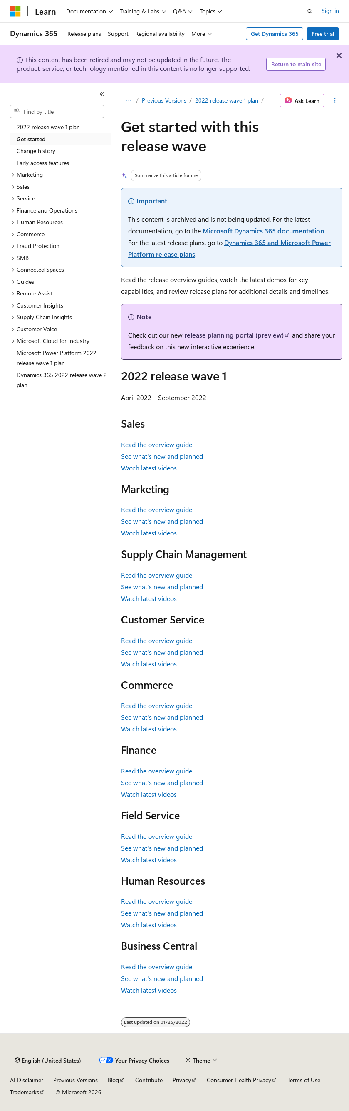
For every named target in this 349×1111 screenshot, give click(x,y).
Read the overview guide (156, 444)
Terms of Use (303, 1080)
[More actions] (335, 100)
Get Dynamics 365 (275, 34)
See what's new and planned (162, 456)
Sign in (330, 11)
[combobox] (57, 111)
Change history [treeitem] (36, 151)
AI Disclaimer (26, 1080)
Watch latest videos (149, 467)
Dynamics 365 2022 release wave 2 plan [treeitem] (62, 380)
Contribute (149, 1080)
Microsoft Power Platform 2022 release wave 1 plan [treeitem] (57, 358)
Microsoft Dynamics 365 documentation (263, 230)
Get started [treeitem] (31, 139)
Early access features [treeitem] (43, 163)
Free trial (323, 34)
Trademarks (24, 1092)
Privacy (182, 1080)
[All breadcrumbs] (128, 100)
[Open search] (310, 11)
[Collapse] (102, 94)
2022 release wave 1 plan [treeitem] (48, 127)
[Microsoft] (15, 11)
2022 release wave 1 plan (226, 100)
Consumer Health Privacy (239, 1080)
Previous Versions (164, 100)
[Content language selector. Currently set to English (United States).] (48, 1060)
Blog (113, 1080)
